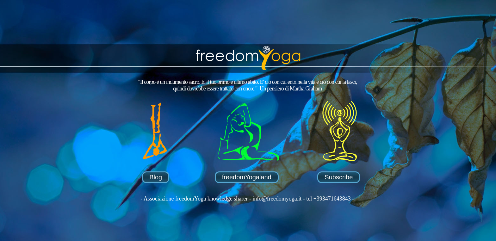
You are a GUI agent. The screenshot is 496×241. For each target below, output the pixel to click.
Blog (155, 177)
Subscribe (339, 177)
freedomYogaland (246, 177)
